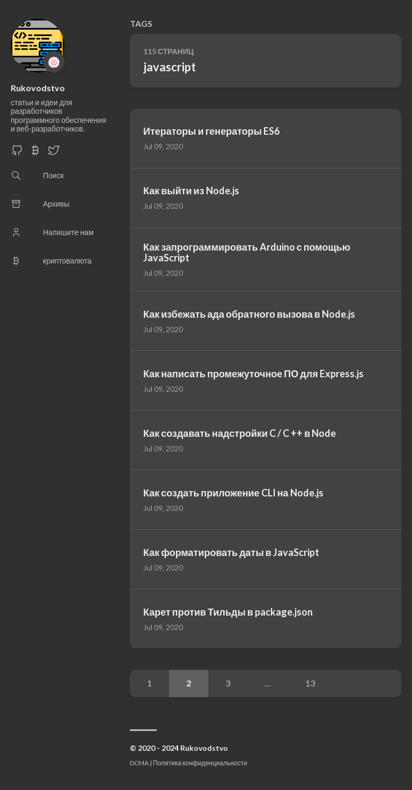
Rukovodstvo (38, 88)
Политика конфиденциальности (200, 763)
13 (310, 683)
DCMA (139, 763)
